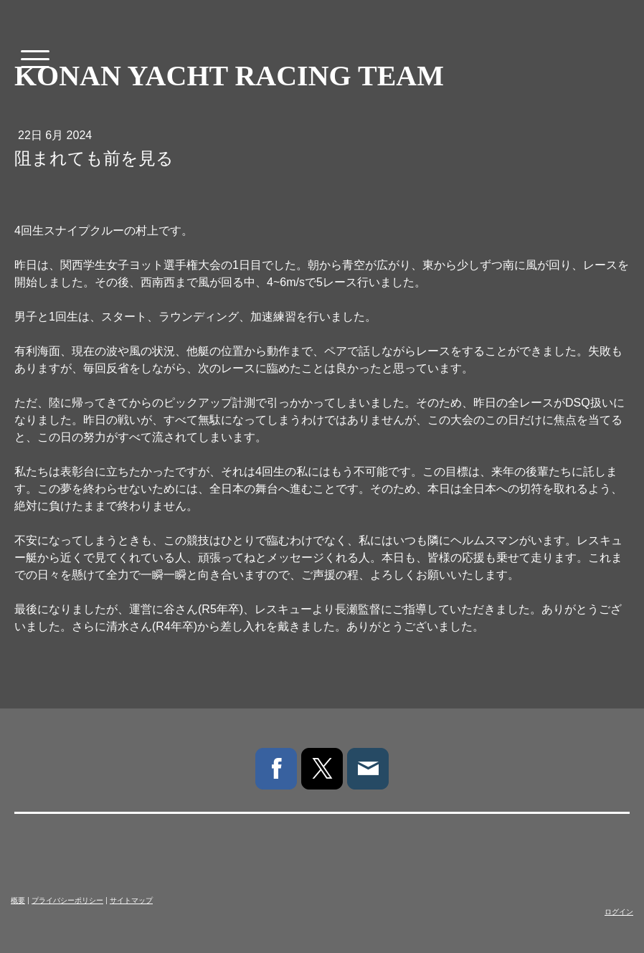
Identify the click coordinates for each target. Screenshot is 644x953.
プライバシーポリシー (67, 900)
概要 (18, 900)
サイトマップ (131, 900)
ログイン (619, 911)
